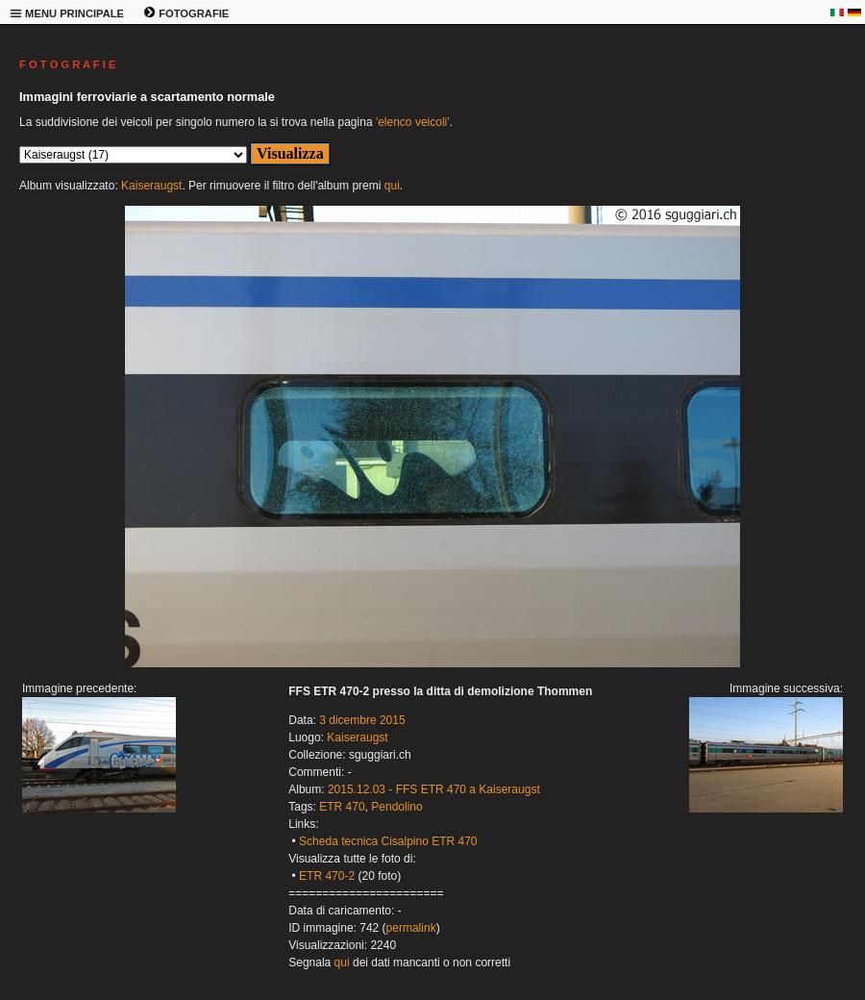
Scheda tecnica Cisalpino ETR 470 (388, 841)
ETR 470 (341, 806)
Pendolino (396, 806)
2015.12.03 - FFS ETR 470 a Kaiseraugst (434, 789)
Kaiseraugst (151, 185)
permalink (411, 928)
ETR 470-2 (327, 876)
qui (392, 185)
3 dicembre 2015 (362, 720)
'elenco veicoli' (413, 122)
